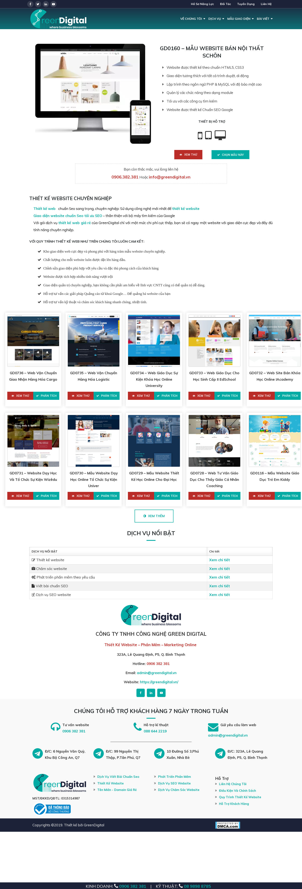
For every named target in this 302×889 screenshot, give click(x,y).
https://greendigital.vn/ (159, 682)
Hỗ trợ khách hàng (234, 804)
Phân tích (46, 395)
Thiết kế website (110, 783)
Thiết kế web (45, 208)
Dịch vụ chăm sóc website (178, 790)
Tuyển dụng (246, 4)
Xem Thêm (154, 516)
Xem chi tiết (219, 560)
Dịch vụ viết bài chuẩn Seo (118, 777)
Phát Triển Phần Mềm (174, 777)
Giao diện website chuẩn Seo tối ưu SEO (67, 215)
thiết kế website (185, 208)
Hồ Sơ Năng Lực (202, 4)
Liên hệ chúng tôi (232, 784)
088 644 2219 (155, 731)
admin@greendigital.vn (157, 673)
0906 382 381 (158, 663)
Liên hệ (266, 4)
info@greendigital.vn (170, 177)
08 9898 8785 (197, 886)
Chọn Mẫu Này (230, 154)
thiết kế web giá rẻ (74, 223)
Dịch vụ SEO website (174, 783)
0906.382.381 (125, 177)
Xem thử (188, 154)
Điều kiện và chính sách (237, 791)
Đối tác (225, 4)
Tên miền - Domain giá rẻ (117, 790)
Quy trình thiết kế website (240, 797)
